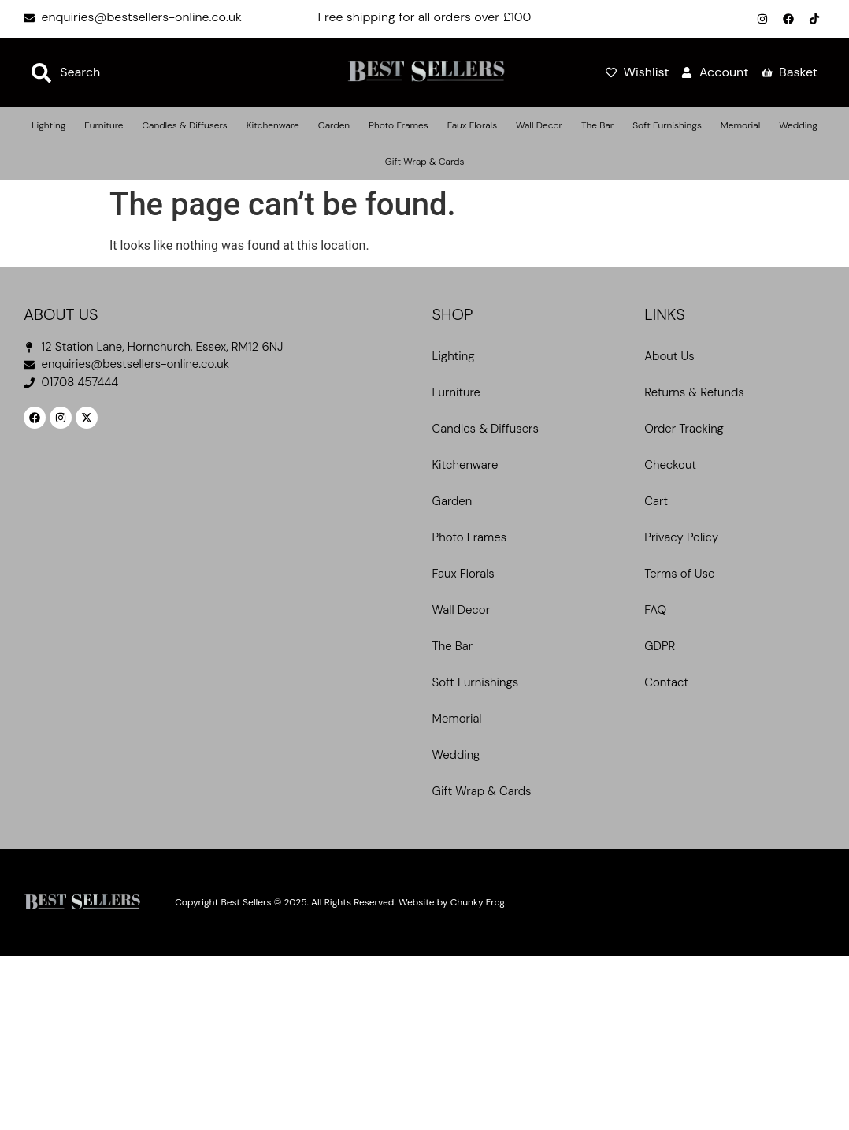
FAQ (655, 610)
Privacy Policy (681, 537)
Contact (666, 682)
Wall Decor (539, 125)
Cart (656, 501)
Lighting (48, 125)
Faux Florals (472, 125)
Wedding (798, 125)
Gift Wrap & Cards (425, 161)
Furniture (103, 125)
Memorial (740, 125)
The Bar (597, 125)
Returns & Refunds (693, 392)
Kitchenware (273, 125)
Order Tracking (684, 429)
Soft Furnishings (667, 125)
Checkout (670, 465)
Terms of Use (679, 574)
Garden (334, 125)
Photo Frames (398, 125)
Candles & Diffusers (184, 125)
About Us (669, 356)
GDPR (659, 646)
